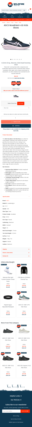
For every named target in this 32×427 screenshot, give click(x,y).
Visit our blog (16, 415)
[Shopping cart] (29, 10)
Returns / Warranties (8, 252)
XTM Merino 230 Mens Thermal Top (24, 278)
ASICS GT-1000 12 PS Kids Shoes (24, 306)
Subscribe (25, 411)
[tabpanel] (16, 44)
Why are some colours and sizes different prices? (16, 90)
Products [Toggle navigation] (5, 16)
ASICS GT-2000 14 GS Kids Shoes (8, 339)
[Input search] (11, 10)
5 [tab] (17, 59)
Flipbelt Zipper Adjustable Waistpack (8, 306)
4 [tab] (16, 59)
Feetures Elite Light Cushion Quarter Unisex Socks (8, 279)
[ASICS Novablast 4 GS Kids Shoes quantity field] (16, 118)
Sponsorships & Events (16, 419)
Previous (2, 44)
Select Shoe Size (12, 103)
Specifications (6, 196)
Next (30, 44)
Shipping (5, 249)
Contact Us (20, 16)
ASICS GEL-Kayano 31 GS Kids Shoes (24, 366)
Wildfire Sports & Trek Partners (16, 422)
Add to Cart (16, 122)
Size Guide (20, 103)
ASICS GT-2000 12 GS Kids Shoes (24, 339)
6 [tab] (19, 59)
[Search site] (24, 10)
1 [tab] (11, 59)
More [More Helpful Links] (28, 16)
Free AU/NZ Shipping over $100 (16, 19)
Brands (12, 16)
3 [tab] (14, 59)
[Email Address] (11, 411)
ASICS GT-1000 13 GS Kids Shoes (8, 366)
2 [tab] (12, 59)
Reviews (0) (5, 256)
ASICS (7, 200)
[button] (16, 126)
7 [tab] (21, 59)
